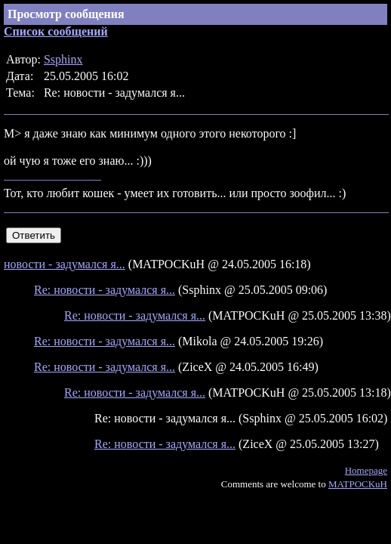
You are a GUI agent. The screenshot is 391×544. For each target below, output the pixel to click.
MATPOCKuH (357, 484)
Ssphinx (63, 59)
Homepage (366, 470)
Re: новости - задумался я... (104, 289)
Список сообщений (56, 31)
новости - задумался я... (64, 264)
